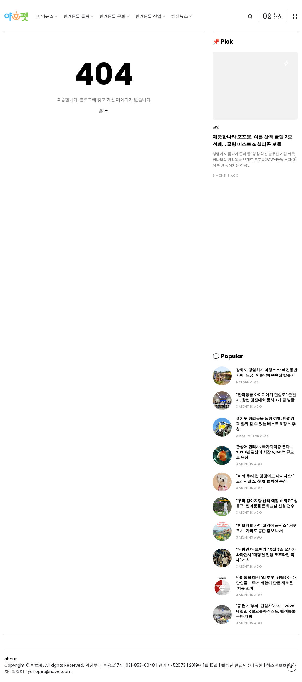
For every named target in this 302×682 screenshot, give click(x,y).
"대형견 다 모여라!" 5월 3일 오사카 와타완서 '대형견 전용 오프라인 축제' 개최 (266, 554)
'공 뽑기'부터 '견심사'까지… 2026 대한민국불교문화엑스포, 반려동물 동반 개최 (266, 611)
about (10, 659)
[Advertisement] (255, 224)
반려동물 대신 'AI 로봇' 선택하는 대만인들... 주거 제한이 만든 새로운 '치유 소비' (266, 583)
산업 (216, 127)
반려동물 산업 (148, 16)
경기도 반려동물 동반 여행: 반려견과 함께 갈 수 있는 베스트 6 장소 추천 (266, 424)
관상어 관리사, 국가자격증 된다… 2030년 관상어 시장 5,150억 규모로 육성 (265, 452)
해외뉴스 (179, 16)
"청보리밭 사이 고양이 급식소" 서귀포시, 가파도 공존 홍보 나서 (266, 528)
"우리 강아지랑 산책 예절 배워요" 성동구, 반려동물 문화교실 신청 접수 (267, 503)
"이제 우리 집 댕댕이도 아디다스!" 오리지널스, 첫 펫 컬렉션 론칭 (265, 478)
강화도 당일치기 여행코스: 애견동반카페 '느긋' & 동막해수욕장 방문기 (266, 372)
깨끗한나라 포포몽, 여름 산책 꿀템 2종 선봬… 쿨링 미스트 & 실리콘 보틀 (252, 140)
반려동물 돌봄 (76, 16)
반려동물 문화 (112, 16)
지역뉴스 (45, 16)
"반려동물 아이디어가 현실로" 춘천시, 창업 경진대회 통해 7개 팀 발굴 (266, 397)
